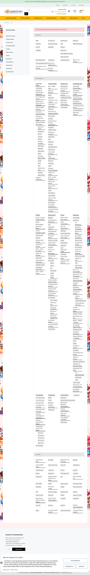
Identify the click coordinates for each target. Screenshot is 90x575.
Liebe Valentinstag (51, 157)
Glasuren (38, 238)
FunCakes (75, 473)
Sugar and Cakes (77, 495)
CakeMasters (76, 465)
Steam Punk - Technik (51, 182)
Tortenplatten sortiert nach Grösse (39, 428)
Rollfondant (64, 100)
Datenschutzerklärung (14, 540)
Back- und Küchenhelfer (76, 271)
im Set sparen (78, 247)
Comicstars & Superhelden (51, 105)
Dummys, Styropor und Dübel (76, 309)
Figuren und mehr (53, 240)
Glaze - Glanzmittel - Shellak (64, 250)
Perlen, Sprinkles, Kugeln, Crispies (52, 281)
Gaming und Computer (51, 133)
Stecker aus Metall (53, 312)
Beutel (50, 398)
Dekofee (75, 470)
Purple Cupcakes (52, 492)
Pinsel (74, 341)
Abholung (75, 40)
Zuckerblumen (10, 72)
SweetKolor (76, 498)
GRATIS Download (77, 44)
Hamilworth (39, 476)
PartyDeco (38, 487)
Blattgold (50, 218)
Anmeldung (51, 60)
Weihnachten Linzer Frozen (78, 266)
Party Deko (51, 260)
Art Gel (37, 222)
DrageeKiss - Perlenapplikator (77, 288)
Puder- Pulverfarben (64, 223)
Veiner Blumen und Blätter (64, 419)
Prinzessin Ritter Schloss (41, 157)
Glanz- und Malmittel (63, 414)
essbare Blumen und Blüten (52, 232)
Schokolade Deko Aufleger (52, 285)
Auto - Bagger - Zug (52, 87)
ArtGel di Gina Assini (39, 461)
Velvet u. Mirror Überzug (52, 199)
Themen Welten (10, 39)
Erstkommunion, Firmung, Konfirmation (52, 123)
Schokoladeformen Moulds (78, 354)
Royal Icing (38, 258)
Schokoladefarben (78, 110)
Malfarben (63, 231)
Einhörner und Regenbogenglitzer (53, 112)
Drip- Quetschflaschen (79, 374)
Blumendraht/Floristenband (68, 400)
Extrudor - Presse (77, 314)
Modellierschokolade (66, 98)
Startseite (65, 5)
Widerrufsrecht (65, 57)
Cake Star (63, 465)
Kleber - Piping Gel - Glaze (39, 250)
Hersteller (81, 5)
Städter (62, 495)
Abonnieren (19, 549)
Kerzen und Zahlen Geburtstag (51, 251)
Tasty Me (38, 505)
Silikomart (50, 495)
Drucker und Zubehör (76, 293)
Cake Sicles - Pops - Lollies (52, 101)
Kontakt (73, 5)
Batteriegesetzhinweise (67, 53)
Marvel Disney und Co (51, 257)
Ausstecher (76, 220)
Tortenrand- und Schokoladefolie (77, 386)
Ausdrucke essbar (10, 36)
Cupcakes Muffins (75, 284)
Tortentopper (51, 298)
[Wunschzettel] (75, 11)
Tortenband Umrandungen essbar (39, 118)
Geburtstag (41, 146)
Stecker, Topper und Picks (52, 290)
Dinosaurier (41, 131)
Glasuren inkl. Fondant (64, 90)
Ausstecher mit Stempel (78, 228)
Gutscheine (76, 395)
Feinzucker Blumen (51, 237)
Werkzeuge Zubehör (76, 113)
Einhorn (40, 134)
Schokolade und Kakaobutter (40, 261)
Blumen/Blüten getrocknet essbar (39, 226)
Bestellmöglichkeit (40, 60)
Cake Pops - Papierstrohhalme (77, 279)
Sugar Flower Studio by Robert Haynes (40, 500)
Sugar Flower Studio (51, 187)
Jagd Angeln (41, 151)
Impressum (63, 50)
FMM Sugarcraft (65, 473)
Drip (49, 225)
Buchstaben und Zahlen (78, 237)
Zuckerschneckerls (65, 510)
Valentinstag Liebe (41, 169)
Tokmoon (50, 505)
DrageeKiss (51, 473)
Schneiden (75, 350)
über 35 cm (41, 443)
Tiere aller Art (51, 193)
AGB (62, 44)
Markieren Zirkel (77, 329)
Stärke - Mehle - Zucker (40, 273)
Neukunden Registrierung (51, 64)
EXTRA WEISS (64, 243)
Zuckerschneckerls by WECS (78, 511)
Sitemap (63, 47)
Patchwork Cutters (51, 488)
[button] (69, 11)
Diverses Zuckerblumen (64, 410)
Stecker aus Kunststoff (53, 308)
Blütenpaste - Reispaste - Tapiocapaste (64, 404)
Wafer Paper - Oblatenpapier (64, 104)
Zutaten (8, 49)
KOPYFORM (39, 483)
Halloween (40, 148)
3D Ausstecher (78, 224)
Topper (52, 273)
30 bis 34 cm (41, 440)
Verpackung (9, 65)
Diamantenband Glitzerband (52, 221)
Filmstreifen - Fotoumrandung (40, 113)
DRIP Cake (51, 109)
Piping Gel (63, 245)
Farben (8, 56)
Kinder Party (51, 149)
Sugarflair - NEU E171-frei (65, 262)
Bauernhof (51, 98)
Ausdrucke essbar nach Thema (40, 123)
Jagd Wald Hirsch (52, 147)
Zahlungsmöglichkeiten (42, 63)
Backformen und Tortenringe (77, 275)
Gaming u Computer (40, 142)
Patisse (62, 487)
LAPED (50, 483)
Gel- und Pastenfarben (64, 227)
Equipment (9, 59)
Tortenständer (39, 445)
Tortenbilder (39, 88)
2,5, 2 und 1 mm (40, 403)
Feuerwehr (51, 127)
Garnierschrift (39, 235)
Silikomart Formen (75, 358)
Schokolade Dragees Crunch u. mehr (77, 92)
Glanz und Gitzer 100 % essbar (65, 237)
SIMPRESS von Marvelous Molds (77, 365)
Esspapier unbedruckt (39, 178)
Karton (50, 400)
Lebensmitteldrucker (80, 301)
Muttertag (51, 163)
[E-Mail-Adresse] (9, 549)
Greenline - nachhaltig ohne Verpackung (40, 416)
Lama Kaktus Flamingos (51, 153)
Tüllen (76, 380)
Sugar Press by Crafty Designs (52, 499)
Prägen (75, 343)
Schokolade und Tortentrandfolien (77, 98)
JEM (62, 476)
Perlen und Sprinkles (38, 254)
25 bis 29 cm (41, 438)
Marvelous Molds (77, 483)
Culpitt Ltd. (51, 470)
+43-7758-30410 (60, 11)
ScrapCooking (39, 495)
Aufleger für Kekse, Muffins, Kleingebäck (40, 92)
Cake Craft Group (52, 465)
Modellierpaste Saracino (64, 94)
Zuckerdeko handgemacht (52, 206)
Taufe (39, 163)
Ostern (39, 154)
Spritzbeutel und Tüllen (77, 369)
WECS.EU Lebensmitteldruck (78, 506)
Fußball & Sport (52, 130)
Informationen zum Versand (41, 67)
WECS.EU (63, 505)
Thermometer (76, 382)
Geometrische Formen (78, 244)
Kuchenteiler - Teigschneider (76, 326)
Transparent (51, 410)
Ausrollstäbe (76, 218)
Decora (62, 470)
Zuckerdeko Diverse (51, 321)
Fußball (40, 139)
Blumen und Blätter (78, 232)
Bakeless (75, 460)
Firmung (40, 136)
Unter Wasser (51, 195)
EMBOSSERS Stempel (51, 228)
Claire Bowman (39, 470)
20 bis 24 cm (41, 435)
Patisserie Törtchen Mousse (52, 169)
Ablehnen (80, 566)
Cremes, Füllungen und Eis (40, 232)
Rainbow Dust (64, 492)
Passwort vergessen (51, 69)
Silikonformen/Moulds (79, 362)
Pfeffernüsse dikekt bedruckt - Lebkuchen (40, 103)
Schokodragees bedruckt (40, 108)
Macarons (50, 161)
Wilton (37, 510)
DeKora (38, 473)
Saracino (75, 492)
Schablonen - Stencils (76, 347)
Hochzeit (50, 144)
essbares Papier (77, 297)
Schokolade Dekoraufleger (77, 87)
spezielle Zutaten (40, 265)
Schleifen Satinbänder (51, 406)
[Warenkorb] (81, 11)
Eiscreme (50, 118)
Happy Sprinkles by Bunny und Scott (52, 478)
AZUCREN (50, 460)
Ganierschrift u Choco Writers (52, 244)
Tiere (39, 166)
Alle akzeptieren (74, 560)
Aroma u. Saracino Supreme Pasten (40, 218)
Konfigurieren (68, 566)
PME (37, 492)
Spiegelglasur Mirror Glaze (39, 268)
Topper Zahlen (52, 276)
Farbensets (63, 254)
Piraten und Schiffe (51, 174)
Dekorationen (9, 52)
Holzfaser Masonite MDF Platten (39, 422)
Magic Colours (64, 483)
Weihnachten (41, 175)
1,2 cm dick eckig (40, 398)
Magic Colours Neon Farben (64, 218)
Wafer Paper (64, 422)
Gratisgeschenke (65, 60)
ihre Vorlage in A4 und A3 (40, 98)
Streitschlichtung (52, 44)
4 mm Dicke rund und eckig (40, 410)
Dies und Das (78, 240)
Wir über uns (51, 40)
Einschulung (51, 116)
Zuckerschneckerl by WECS (53, 511)
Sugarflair (63, 498)
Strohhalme (53, 271)
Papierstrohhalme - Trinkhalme (77, 337)
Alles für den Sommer (76, 61)
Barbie (50, 95)
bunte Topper (53, 300)
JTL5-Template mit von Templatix (52, 573)
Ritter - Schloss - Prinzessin (52, 178)
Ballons (52, 263)
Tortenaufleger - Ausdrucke (52, 294)
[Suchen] (37, 10)
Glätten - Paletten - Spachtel (77, 321)
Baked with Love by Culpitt (65, 461)
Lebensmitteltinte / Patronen (79, 304)
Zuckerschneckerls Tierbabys (53, 210)
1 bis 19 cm (40, 433)
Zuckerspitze (64, 107)
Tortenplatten (9, 62)
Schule (39, 160)
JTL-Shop (69, 573)
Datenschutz (64, 40)
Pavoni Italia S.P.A (77, 487)
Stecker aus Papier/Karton (53, 317)
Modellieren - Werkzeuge (76, 333)
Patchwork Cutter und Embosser (78, 251)
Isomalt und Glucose (39, 245)
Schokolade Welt (10, 46)
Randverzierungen (80, 256)
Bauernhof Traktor (41, 128)
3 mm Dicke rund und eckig (40, 406)
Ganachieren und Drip (77, 317)
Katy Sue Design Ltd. (77, 477)
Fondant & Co (9, 43)
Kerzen (52, 265)
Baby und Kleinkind (50, 92)
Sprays (62, 240)
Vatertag (40, 173)
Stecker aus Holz (53, 303)
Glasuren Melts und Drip (39, 241)
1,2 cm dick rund (40, 400)
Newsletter (51, 47)
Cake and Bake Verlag (39, 466)
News (57, 5)
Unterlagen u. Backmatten (76, 390)
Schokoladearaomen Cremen (78, 107)
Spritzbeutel (78, 377)
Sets (51, 268)
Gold (49, 139)
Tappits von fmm (78, 259)
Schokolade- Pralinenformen (77, 102)
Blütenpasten (64, 86)
